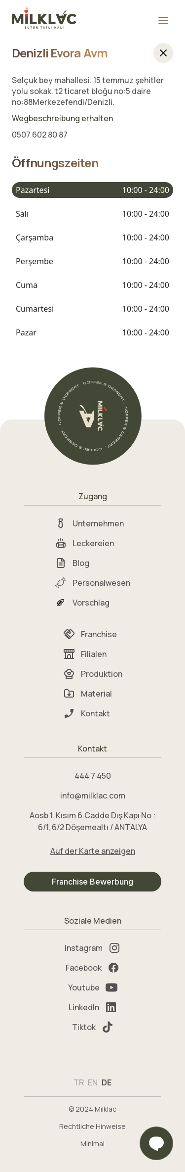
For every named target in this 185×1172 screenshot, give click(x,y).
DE (106, 1082)
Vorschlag (82, 603)
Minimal (92, 1143)
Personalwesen (92, 583)
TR (79, 1082)
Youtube (92, 987)
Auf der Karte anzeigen (92, 850)
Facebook (92, 968)
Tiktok (92, 1027)
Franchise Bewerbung (92, 882)
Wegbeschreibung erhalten (62, 118)
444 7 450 (92, 775)
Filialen (85, 654)
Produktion (92, 674)
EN (93, 1082)
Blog (72, 563)
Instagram (92, 948)
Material (87, 694)
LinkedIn (93, 1007)
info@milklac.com (92, 795)
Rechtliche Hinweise (92, 1126)
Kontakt (86, 713)
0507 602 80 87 (40, 134)
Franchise (90, 634)
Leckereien (84, 543)
